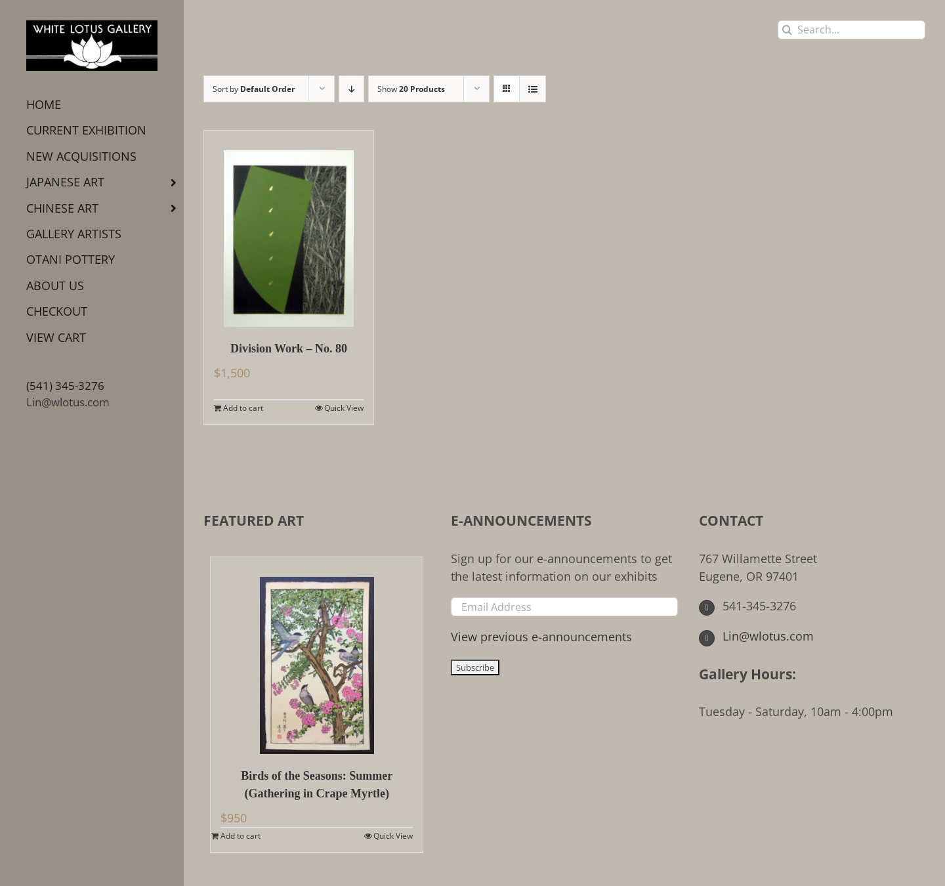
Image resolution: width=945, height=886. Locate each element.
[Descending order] (351, 88)
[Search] (787, 29)
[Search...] (851, 29)
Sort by (254, 89)
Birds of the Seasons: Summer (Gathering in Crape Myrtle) (316, 784)
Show (411, 89)
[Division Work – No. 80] (288, 229)
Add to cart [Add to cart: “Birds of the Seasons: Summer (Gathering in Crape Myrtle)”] (240, 835)
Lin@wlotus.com (68, 402)
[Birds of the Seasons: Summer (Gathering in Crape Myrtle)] (317, 655)
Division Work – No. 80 (288, 348)
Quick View (344, 407)
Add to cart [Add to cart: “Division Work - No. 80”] (243, 407)
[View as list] (532, 89)
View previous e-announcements (541, 636)
